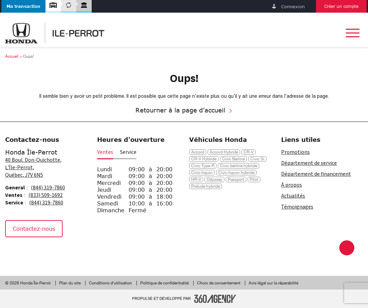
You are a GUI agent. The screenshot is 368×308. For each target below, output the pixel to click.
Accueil (11, 56)
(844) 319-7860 (48, 187)
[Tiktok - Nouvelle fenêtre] (46, 252)
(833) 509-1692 (45, 195)
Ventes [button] (105, 152)
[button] (23, 6)
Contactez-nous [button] (34, 228)
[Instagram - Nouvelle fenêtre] (30, 252)
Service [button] (128, 152)
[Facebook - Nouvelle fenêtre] (13, 252)
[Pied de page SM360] (215, 299)
